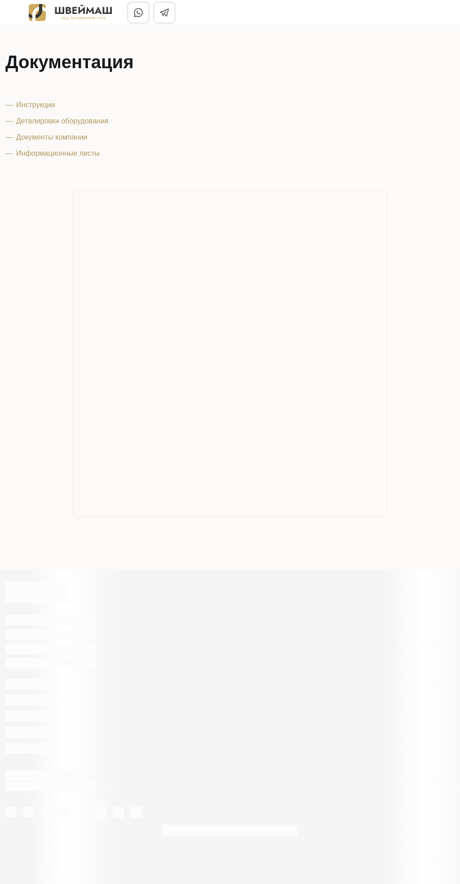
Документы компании (51, 137)
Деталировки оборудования (62, 121)
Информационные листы (58, 153)
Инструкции (35, 105)
